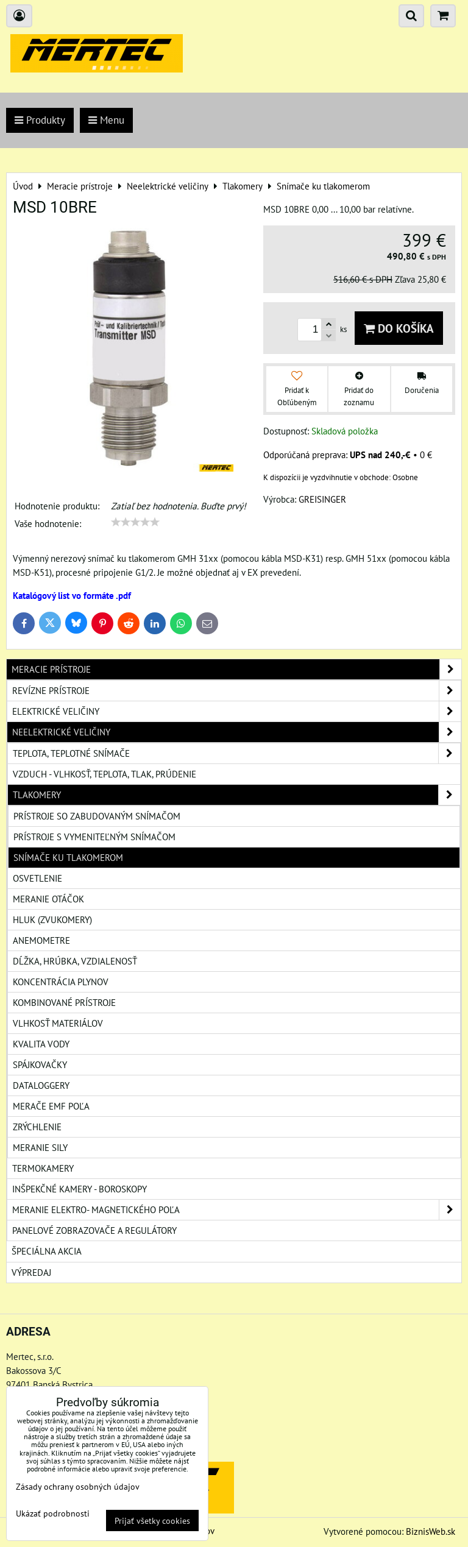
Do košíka (399, 328)
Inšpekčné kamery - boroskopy (79, 1189)
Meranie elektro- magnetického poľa (236, 1210)
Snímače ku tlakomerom (68, 857)
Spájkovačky (40, 1064)
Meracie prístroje (236, 669)
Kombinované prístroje (64, 1002)
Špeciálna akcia (47, 1251)
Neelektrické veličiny (236, 732)
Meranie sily (40, 1147)
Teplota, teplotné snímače (236, 753)
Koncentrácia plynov (60, 981)
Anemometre (41, 940)
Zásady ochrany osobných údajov (78, 1486)
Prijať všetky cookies (152, 1520)
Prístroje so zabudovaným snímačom (96, 816)
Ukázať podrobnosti (53, 1513)
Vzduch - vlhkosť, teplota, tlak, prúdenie (104, 774)
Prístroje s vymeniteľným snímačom (94, 836)
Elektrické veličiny (236, 711)
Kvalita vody (41, 1044)
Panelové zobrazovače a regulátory (94, 1230)
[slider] (135, 522)
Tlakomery (236, 795)
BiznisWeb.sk (430, 1531)
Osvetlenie (37, 878)
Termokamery (43, 1168)
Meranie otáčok (48, 899)
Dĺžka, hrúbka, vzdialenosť (75, 961)
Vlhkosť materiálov (58, 1023)
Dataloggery (41, 1085)
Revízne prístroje (236, 691)
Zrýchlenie (37, 1126)
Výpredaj (31, 1272)
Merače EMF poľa (51, 1106)
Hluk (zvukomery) (52, 919)
